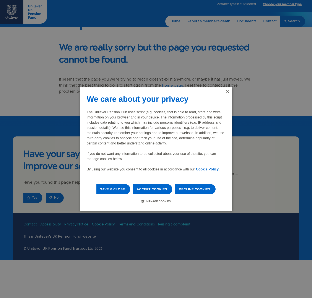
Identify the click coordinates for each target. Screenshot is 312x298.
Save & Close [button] (112, 189)
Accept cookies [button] (152, 189)
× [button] (227, 92)
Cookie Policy (207, 169)
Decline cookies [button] (194, 189)
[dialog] (156, 149)
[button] (156, 201)
